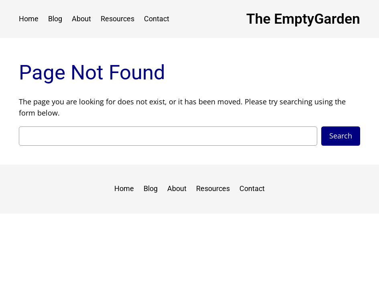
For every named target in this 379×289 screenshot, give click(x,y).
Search (340, 135)
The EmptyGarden (303, 18)
